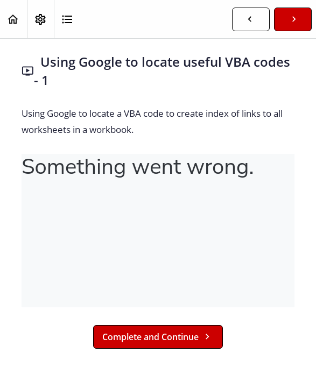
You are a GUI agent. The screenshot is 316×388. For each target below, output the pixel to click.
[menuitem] (40, 19)
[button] (13, 19)
